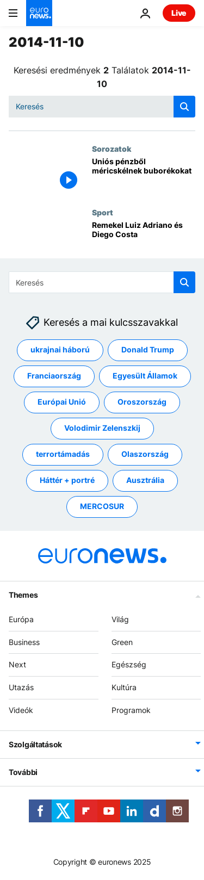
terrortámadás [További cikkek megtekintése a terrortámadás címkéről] (63, 453)
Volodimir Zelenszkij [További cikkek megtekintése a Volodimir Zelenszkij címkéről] (102, 427)
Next (17, 664)
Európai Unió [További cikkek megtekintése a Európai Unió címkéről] (62, 401)
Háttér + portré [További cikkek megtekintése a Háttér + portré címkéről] (67, 480)
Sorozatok (111, 148)
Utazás (21, 687)
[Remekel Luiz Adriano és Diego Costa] (143, 239)
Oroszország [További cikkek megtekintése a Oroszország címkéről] (142, 401)
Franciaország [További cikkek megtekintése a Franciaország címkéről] (54, 375)
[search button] (184, 106)
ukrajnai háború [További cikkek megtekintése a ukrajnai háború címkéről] (60, 349)
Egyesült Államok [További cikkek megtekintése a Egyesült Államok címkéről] (145, 375)
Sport (102, 212)
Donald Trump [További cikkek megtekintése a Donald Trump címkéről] (147, 349)
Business (24, 641)
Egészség (129, 664)
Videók (21, 710)
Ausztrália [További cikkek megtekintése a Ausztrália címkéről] (145, 480)
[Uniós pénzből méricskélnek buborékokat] (143, 176)
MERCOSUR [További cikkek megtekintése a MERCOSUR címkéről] (102, 506)
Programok (131, 710)
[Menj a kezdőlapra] (39, 13)
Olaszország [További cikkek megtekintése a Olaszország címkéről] (145, 453)
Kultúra (124, 687)
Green (122, 641)
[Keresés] (102, 106)
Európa (21, 619)
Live (179, 12)
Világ (120, 619)
